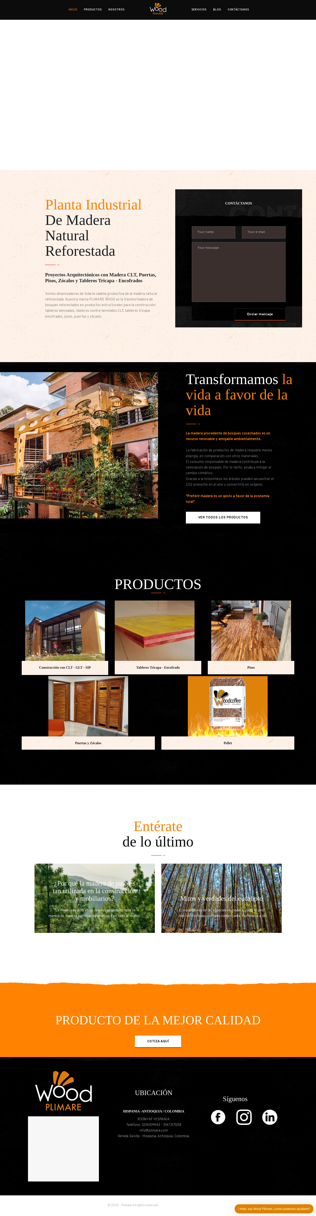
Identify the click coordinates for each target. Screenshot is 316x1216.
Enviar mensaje (260, 314)
